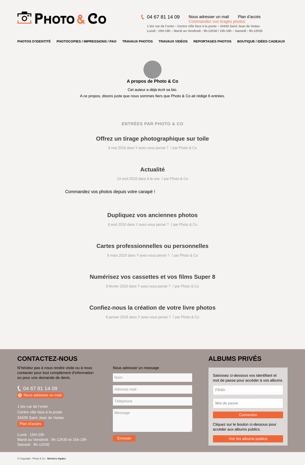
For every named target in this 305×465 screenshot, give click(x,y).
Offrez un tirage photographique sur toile (152, 138)
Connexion (248, 415)
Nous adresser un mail (209, 17)
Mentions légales (56, 458)
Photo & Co (188, 148)
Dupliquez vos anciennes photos (152, 215)
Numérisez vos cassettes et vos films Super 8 (152, 276)
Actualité (152, 169)
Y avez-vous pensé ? (151, 148)
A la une (153, 179)
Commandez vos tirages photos (217, 21)
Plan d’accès (249, 17)
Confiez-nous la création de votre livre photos (152, 307)
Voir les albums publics (248, 439)
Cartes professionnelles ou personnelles (152, 246)
